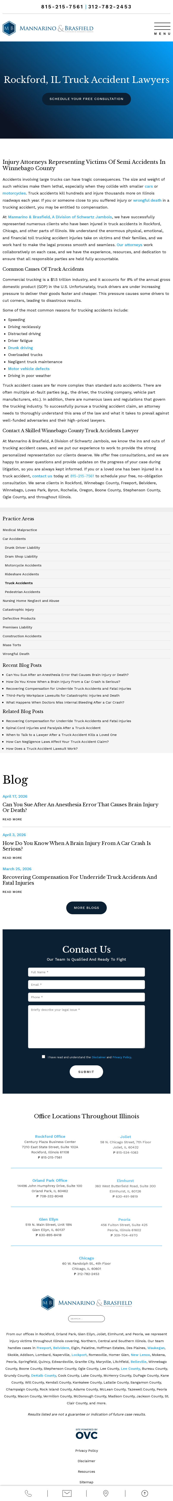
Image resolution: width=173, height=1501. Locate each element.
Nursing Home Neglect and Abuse (31, 601)
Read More (12, 819)
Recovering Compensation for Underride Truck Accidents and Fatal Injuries (68, 688)
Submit (86, 1072)
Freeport (43, 1348)
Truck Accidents (19, 583)
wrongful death (147, 200)
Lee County (130, 1369)
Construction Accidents (22, 636)
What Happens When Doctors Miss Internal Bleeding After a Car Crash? (65, 702)
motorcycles (14, 193)
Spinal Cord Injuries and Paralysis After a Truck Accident (53, 728)
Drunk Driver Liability (22, 548)
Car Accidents (14, 539)
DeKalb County (43, 1375)
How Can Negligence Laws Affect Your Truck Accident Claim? (57, 742)
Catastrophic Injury (18, 609)
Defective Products (19, 618)
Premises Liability (17, 627)
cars (149, 186)
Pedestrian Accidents (22, 592)
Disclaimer (99, 1057)
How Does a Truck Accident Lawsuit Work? (42, 749)
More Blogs (86, 908)
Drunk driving (20, 347)
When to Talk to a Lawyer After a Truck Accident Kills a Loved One (61, 735)
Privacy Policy (121, 1057)
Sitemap (86, 1482)
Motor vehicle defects (29, 368)
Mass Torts (12, 645)
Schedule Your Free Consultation (86, 99)
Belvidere (61, 1348)
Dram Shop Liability (21, 556)
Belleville (138, 1362)
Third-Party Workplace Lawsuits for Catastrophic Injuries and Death (63, 695)
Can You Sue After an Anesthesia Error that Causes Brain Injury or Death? (67, 675)
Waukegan (156, 1348)
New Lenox (140, 1355)
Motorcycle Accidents (23, 565)
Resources (86, 1472)
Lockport (79, 1355)
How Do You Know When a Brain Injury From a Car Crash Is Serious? (63, 682)
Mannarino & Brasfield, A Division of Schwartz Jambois (60, 217)
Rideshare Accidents (22, 574)
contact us (42, 476)
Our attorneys (130, 244)
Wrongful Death (16, 654)
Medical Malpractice (20, 530)
